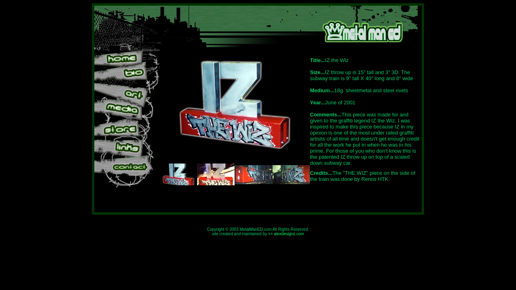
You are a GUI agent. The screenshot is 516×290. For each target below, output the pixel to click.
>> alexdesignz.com (286, 234)
